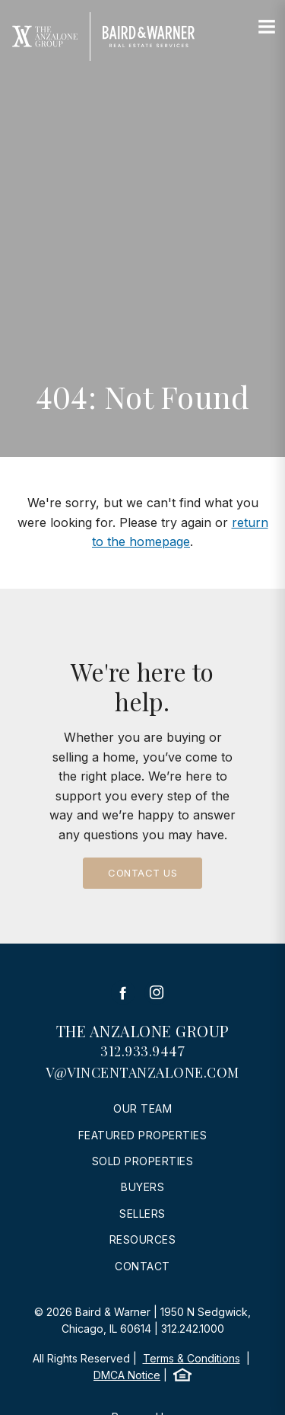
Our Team (142, 1108)
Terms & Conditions (191, 1358)
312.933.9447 (142, 1051)
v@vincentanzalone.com (142, 1072)
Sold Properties (143, 1161)
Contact (142, 1266)
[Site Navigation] (267, 27)
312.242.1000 (192, 1328)
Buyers (142, 1186)
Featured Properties (142, 1135)
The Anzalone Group (143, 1031)
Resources (142, 1239)
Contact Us (142, 873)
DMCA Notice (126, 1375)
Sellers (142, 1213)
